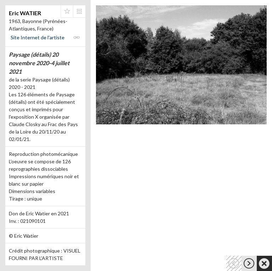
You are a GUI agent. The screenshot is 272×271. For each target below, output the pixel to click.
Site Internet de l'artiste (37, 37)
